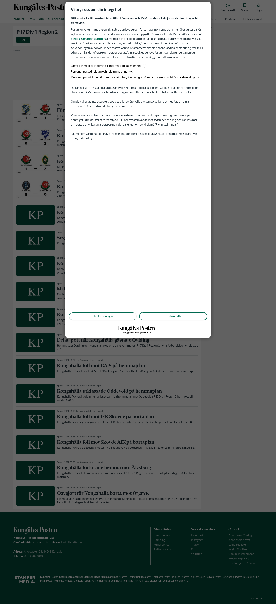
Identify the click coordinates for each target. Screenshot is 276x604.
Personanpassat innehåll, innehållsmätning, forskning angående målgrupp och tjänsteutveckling (135, 77)
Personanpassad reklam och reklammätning (102, 71)
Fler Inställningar (103, 316)
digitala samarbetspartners (88, 39)
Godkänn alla (173, 316)
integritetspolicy (81, 138)
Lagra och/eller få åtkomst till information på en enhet (108, 66)
